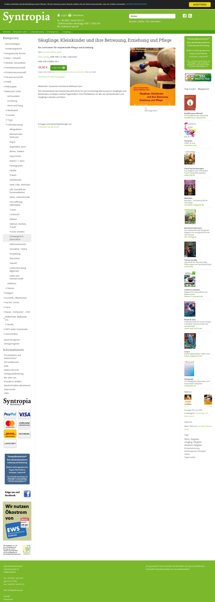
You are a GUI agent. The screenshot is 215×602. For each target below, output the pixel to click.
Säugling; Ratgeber (193, 442)
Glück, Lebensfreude (20, 197)
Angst (12, 141)
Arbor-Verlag (43, 56)
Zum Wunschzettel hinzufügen (51, 76)
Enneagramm (16, 165)
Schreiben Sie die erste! (48, 127)
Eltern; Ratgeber (191, 439)
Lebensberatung (37, 32)
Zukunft (13, 263)
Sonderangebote (13, 48)
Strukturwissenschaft (15, 72)
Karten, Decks (12, 302)
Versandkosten (11, 362)
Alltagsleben (16, 129)
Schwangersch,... (53, 32)
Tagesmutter (189, 457)
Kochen (11, 115)
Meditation (12, 110)
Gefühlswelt (15, 179)
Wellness (11, 283)
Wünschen (15, 258)
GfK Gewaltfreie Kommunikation (18, 191)
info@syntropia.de (70, 26)
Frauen (13, 175)
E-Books (9, 324)
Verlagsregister (12, 343)
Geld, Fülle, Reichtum (20, 184)
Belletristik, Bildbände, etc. (16, 318)
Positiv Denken (17, 231)
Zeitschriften (11, 333)
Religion (9, 292)
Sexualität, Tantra (18, 248)
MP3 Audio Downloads (16, 329)
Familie (13, 170)
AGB (6, 365)
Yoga (9, 119)
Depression (15, 156)
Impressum (9, 389)
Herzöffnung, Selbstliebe (16, 203)
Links (6, 393)
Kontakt (7, 596)
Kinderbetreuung (191, 448)
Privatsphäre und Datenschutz (12, 357)
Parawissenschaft (14, 77)
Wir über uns (10, 377)
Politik (8, 81)
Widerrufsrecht (11, 369)
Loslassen (15, 214)
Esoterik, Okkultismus (16, 297)
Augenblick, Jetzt (18, 146)
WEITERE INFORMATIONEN (173, 4)
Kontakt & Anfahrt (13, 381)
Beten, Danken (17, 151)
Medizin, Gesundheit (15, 62)
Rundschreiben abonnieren (17, 385)
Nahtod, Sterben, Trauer (18, 225)
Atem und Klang (15, 105)
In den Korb (58, 68)
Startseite (7, 32)
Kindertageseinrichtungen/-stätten (195, 452)
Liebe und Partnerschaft (16, 277)
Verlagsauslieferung (14, 373)
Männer (13, 219)
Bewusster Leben (20, 32)
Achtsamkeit (13, 96)
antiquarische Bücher (15, 53)
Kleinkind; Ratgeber (193, 445)
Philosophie (11, 86)
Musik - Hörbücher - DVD (17, 311)
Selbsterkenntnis (18, 244)
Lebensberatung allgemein (18, 269)
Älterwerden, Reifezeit (16, 135)
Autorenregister (12, 339)
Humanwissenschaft (15, 67)
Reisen (10, 288)
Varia (7, 307)
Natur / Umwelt (13, 57)
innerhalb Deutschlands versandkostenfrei (69, 72)
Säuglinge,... (67, 32)
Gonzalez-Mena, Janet (51, 52)
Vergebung (15, 253)
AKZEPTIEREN (199, 4)
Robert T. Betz (17, 160)
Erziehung (12, 100)
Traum (13, 209)
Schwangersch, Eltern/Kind (17, 238)
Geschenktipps (12, 43)
